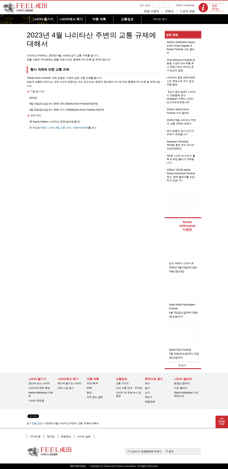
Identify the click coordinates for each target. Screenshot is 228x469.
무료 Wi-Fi (92, 383)
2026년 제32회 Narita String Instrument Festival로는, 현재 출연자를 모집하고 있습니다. (181, 175)
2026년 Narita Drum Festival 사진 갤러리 (178, 111)
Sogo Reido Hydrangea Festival (182, 306)
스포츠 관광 (187, 11)
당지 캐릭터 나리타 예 (181, 263)
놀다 (147, 388)
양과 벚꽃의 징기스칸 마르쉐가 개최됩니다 (180, 132)
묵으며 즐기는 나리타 (69, 383)
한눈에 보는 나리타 (39, 383)
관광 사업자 (151, 11)
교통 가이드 (122, 383)
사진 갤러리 (180, 388)
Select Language (185, 5)
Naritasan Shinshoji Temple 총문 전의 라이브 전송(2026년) (180, 145)
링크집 (50, 436)
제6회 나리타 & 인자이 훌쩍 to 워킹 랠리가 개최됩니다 (181, 159)
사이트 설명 (82, 436)
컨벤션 (169, 11)
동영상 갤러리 (182, 383)
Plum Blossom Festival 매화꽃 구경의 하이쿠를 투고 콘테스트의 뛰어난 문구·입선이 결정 (181, 65)
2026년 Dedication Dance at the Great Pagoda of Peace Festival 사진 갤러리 (181, 47)
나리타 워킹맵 (36, 400)
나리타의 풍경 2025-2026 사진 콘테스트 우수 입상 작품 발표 (181, 81)
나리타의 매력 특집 (39, 388)
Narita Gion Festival (180, 349)
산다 (147, 392)
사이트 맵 (35, 436)
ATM (89, 388)
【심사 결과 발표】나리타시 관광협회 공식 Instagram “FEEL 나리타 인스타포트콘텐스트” (181, 97)
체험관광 (150, 401)
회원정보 (65, 436)
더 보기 (182, 365)
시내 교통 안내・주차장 (129, 388)
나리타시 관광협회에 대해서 (146, 451)
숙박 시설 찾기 (66, 388)
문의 (171, 451)
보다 (147, 383)
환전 (89, 392)
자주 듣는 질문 (95, 397)
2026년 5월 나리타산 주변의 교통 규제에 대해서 (181, 122)
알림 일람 (172, 34)
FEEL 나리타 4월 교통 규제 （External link (64, 127)
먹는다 (148, 397)
